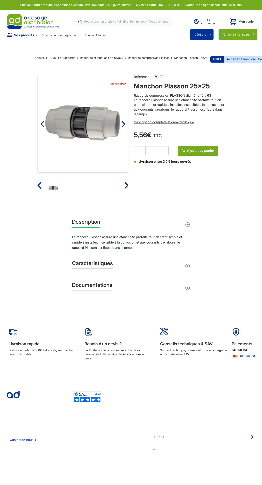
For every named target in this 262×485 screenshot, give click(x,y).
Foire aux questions (71, 433)
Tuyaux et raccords (62, 57)
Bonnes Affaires (95, 35)
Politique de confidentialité (76, 450)
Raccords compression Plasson (149, 57)
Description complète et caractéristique (164, 122)
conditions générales (193, 448)
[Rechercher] (80, 21)
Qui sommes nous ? (71, 427)
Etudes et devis (122, 433)
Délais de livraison (124, 427)
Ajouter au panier (198, 151)
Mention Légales (70, 444)
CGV (62, 438)
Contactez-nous (21, 440)
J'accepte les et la (207, 448)
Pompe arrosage (123, 455)
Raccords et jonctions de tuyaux (101, 57)
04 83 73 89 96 (239, 34)
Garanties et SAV (123, 450)
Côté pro (200, 34)
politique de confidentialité (237, 448)
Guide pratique (121, 444)
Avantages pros (122, 438)
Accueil (39, 57)
